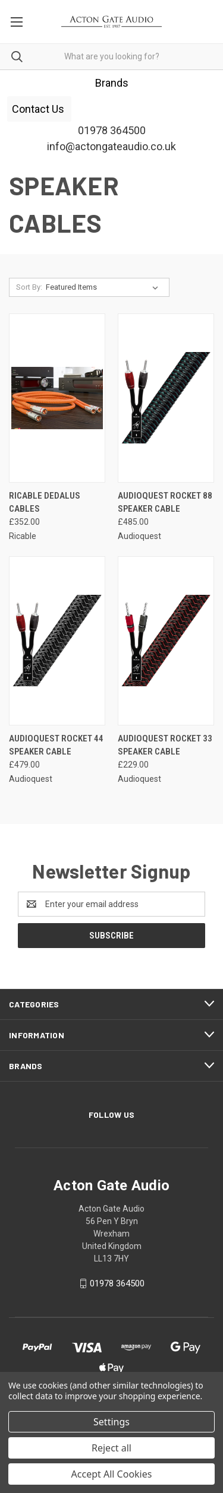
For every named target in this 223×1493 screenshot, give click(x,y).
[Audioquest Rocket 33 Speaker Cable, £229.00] (166, 641)
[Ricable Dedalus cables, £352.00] (57, 398)
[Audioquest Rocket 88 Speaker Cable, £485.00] (166, 398)
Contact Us (39, 109)
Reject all (111, 1447)
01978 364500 (117, 1283)
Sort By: (29, 287)
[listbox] (104, 287)
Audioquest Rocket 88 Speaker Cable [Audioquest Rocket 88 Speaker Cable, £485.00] (165, 502)
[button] (111, 83)
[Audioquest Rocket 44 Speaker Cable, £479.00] (57, 641)
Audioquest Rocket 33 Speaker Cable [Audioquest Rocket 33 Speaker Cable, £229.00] (165, 745)
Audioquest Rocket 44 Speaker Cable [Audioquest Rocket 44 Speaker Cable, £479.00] (56, 745)
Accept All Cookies (111, 1474)
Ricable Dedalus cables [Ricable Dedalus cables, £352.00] (44, 502)
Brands (111, 83)
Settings (111, 1421)
